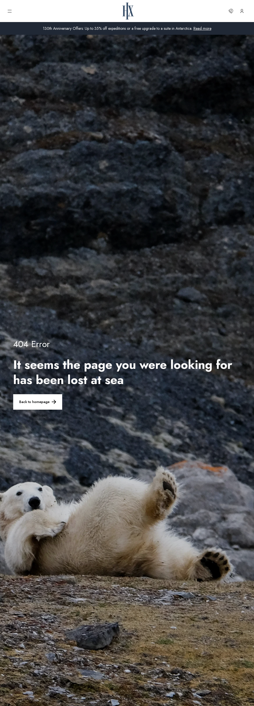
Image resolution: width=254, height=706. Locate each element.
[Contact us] (231, 11)
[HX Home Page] (128, 11)
